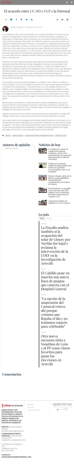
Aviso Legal (30, 407)
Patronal (8, 135)
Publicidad (30, 404)
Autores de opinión (16, 144)
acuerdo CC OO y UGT (60, 135)
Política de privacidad (33, 410)
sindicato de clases (18, 135)
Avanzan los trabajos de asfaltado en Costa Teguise (59, 202)
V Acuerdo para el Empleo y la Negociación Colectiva (39, 135)
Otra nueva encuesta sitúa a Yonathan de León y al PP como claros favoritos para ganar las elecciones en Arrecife (55, 350)
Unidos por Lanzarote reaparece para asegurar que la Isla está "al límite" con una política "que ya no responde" (60, 167)
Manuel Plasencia (16, 27)
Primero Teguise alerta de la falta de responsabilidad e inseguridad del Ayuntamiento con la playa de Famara (59, 180)
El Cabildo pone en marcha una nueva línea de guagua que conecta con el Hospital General (55, 281)
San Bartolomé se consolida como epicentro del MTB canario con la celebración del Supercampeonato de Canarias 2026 (59, 192)
